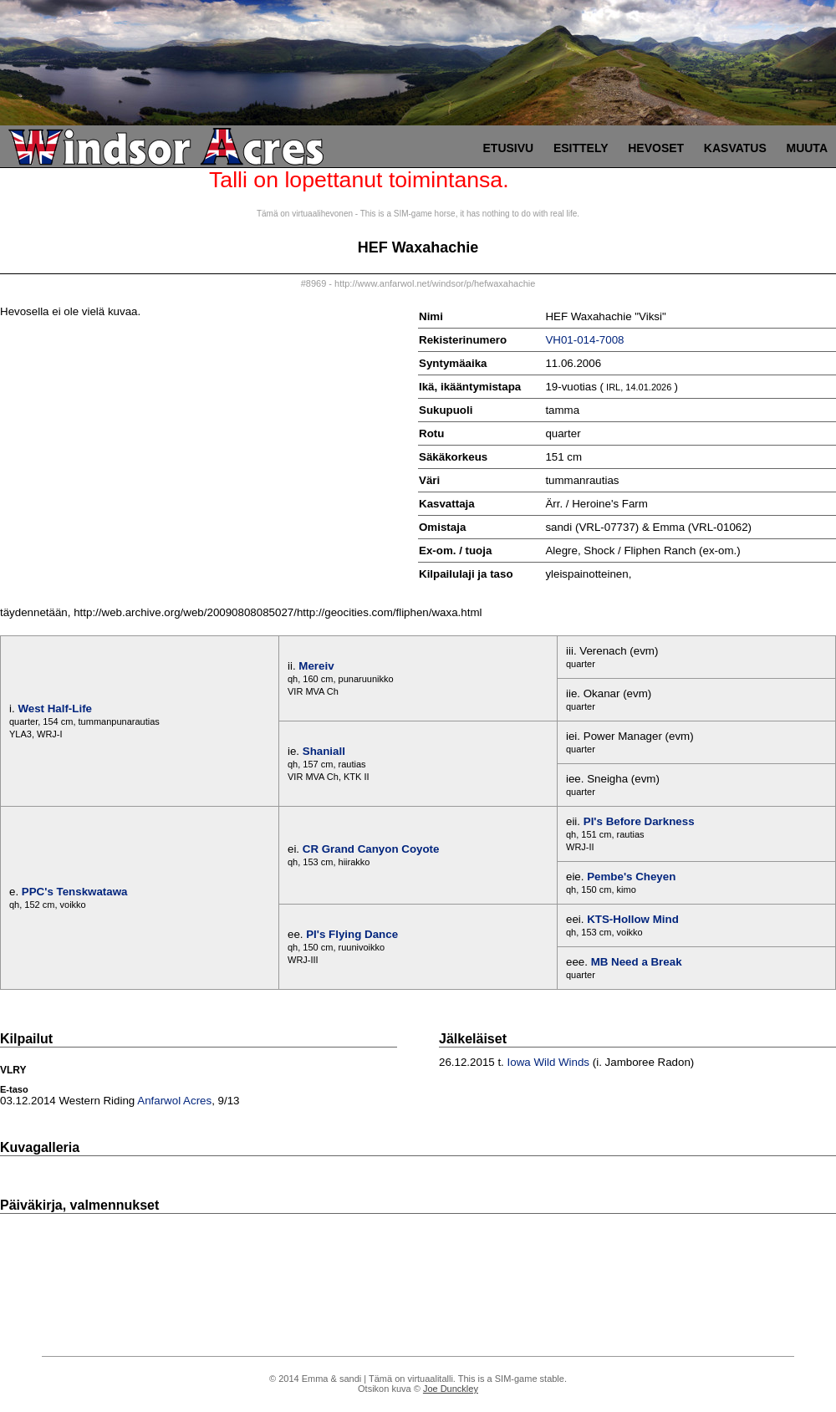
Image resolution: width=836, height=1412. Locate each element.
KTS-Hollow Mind (633, 919)
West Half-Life (55, 708)
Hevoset (656, 148)
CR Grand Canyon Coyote (371, 849)
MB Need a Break (636, 962)
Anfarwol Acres (174, 1100)
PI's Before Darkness (639, 821)
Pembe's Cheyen (631, 876)
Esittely (581, 148)
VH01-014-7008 (584, 340)
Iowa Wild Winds (548, 1062)
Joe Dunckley (450, 1389)
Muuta (807, 148)
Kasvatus (735, 148)
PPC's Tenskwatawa (75, 891)
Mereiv (316, 666)
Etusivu (508, 148)
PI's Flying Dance (352, 934)
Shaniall (324, 751)
